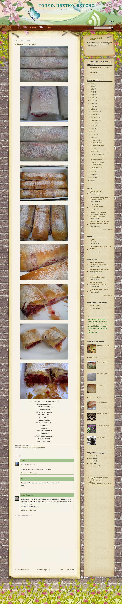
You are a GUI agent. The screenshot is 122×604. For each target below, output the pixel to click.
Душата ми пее (95, 309)
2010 (91, 177)
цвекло (34, 447)
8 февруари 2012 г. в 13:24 (29, 473)
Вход (50, 28)
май (92, 131)
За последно (94, 225)
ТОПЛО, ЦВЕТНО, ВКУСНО (67, 5)
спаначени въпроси (97, 145)
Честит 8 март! (93, 357)
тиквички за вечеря (103, 345)
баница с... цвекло (25, 44)
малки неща (94, 276)
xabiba (23, 460)
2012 (91, 109)
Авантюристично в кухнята (99, 289)
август (93, 123)
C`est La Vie (94, 204)
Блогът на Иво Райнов (98, 213)
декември (94, 111)
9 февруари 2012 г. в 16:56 (29, 489)
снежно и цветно (96, 160)
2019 (91, 89)
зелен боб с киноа (97, 142)
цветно (91, 456)
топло (90, 463)
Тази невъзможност (96, 193)
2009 (91, 180)
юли (92, 126)
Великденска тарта (96, 271)
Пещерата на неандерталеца (100, 198)
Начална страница (44, 570)
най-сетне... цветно (97, 154)
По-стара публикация (66, 570)
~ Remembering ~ (96, 191)
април (93, 134)
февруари (94, 140)
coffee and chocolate (97, 263)
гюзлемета (100, 385)
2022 (91, 83)
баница (24, 447)
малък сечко (101, 437)
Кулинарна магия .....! (97, 282)
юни (92, 129)
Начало (33, 28)
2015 (91, 100)
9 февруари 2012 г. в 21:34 (29, 510)
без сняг (94, 148)
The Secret (93, 72)
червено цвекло (40, 447)
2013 (91, 106)
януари (93, 171)
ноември (94, 114)
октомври (94, 117)
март (93, 137)
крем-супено (95, 151)
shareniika (24, 495)
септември (94, 120)
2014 (91, 103)
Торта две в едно (95, 291)
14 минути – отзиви (96, 199)
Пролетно (93, 241)
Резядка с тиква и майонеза (98, 264)
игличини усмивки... (103, 425)
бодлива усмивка (96, 167)
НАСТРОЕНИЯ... (95, 306)
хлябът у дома (102, 402)
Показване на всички (107, 229)
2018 (91, 92)
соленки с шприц (102, 414)
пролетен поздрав (95, 397)
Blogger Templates (93, 481)
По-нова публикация (22, 570)
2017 (91, 95)
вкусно (29, 447)
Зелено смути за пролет (97, 277)
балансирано (93, 466)
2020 (91, 86)
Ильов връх (93, 250)
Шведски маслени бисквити (98, 284)
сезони (91, 461)
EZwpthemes (107, 483)
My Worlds (93, 240)
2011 (91, 175)
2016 (91, 97)
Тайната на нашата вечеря (99, 269)
